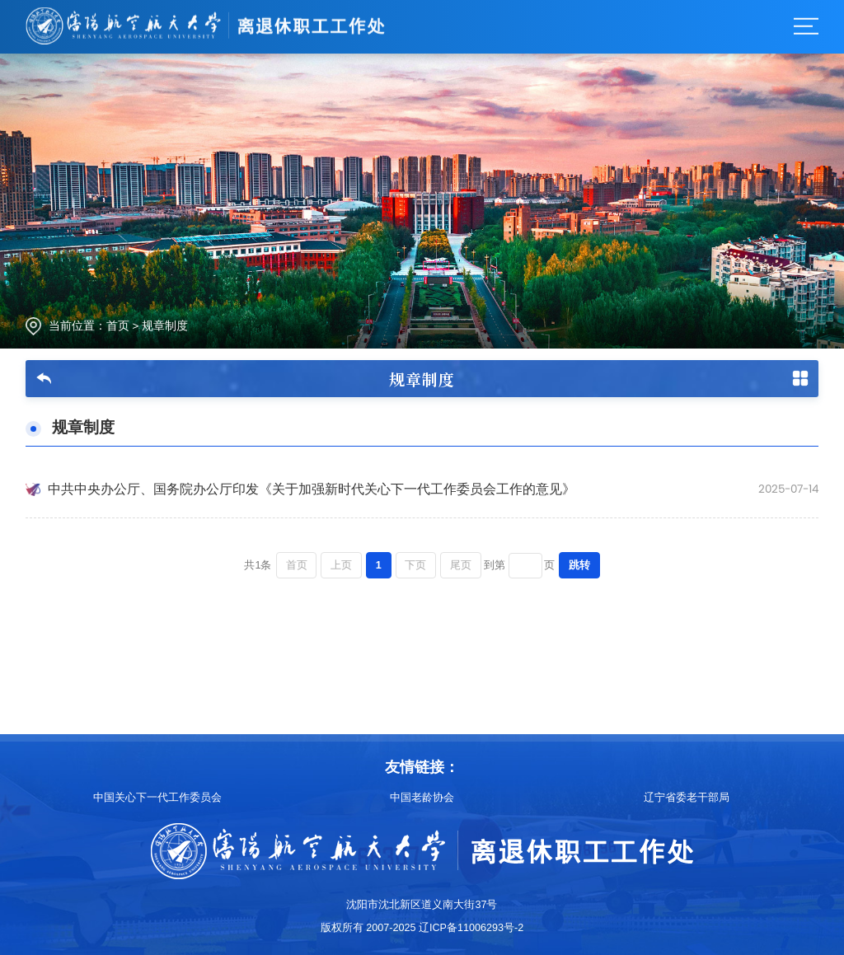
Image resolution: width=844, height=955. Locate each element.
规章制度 (165, 326)
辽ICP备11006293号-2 (471, 928)
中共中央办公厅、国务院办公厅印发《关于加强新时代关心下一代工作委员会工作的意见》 (311, 488)
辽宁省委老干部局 (686, 797)
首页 (117, 326)
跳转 (579, 565)
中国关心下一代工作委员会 (157, 797)
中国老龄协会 (422, 797)
